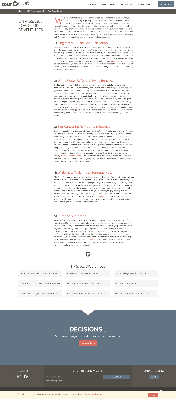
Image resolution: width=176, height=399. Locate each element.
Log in (154, 377)
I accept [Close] (152, 395)
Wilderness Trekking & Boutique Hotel (85, 172)
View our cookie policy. (93, 394)
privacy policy (57, 381)
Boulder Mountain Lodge (70, 155)
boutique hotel (103, 196)
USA (28, 11)
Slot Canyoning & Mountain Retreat (84, 126)
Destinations (143, 4)
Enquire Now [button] (88, 343)
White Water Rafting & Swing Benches (85, 80)
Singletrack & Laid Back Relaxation (83, 43)
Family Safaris (126, 4)
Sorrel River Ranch (81, 107)
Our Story (92, 4)
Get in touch (166, 4)
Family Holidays (108, 4)
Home (21, 11)
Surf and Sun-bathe (72, 216)
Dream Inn (92, 239)
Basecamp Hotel (117, 61)
